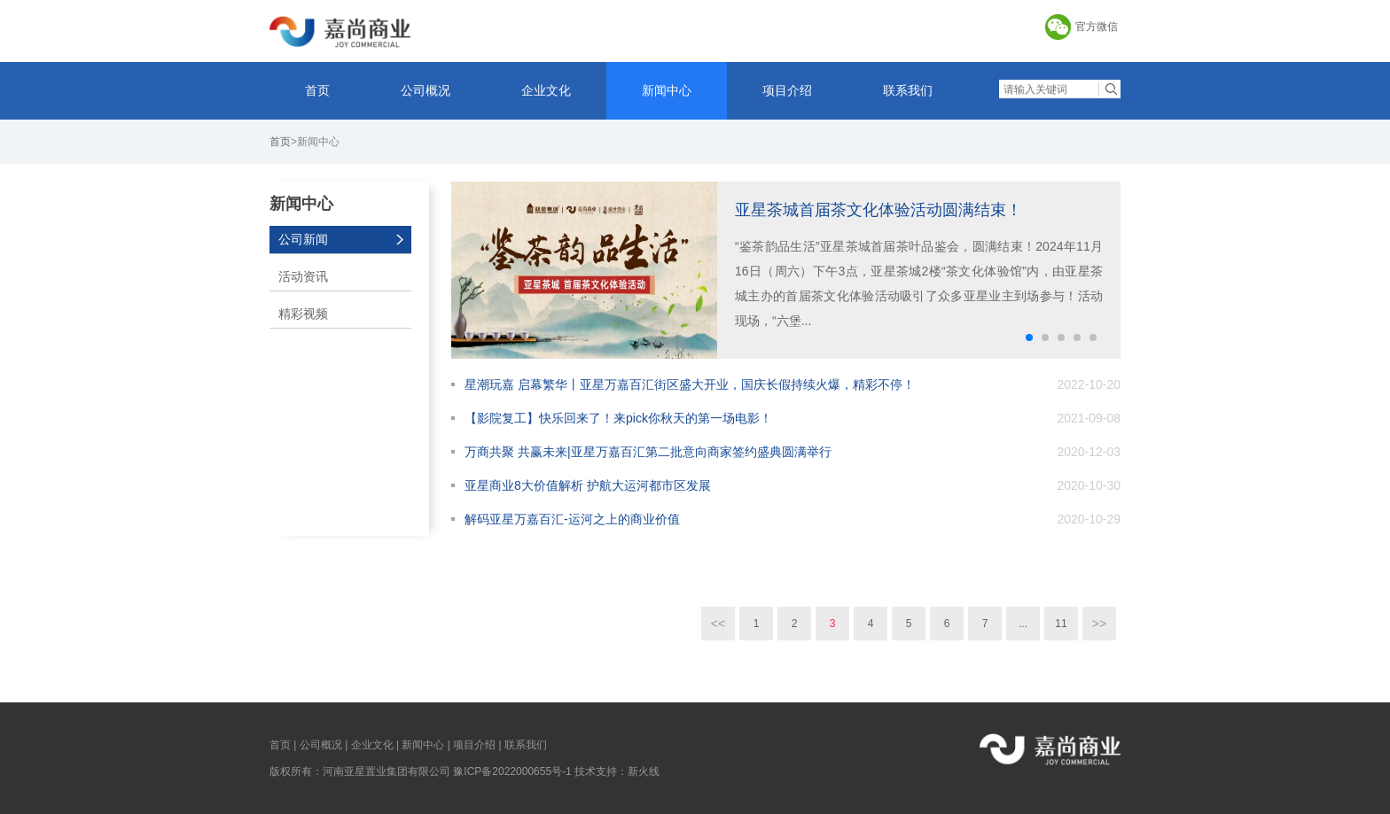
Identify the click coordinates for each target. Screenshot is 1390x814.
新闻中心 (666, 90)
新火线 (644, 771)
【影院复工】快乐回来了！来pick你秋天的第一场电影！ (618, 418)
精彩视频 (303, 313)
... (1023, 623)
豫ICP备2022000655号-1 (512, 771)
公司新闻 (303, 239)
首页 (317, 90)
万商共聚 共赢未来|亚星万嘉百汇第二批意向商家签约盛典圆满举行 (648, 452)
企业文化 (546, 90)
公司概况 (425, 90)
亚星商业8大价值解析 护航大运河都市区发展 (588, 485)
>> (1099, 623)
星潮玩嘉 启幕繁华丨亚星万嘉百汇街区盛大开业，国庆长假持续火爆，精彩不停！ (690, 384)
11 (1060, 623)
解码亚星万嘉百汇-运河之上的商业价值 (572, 519)
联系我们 (908, 90)
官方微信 (1096, 26)
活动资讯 (303, 276)
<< (718, 623)
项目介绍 (787, 90)
